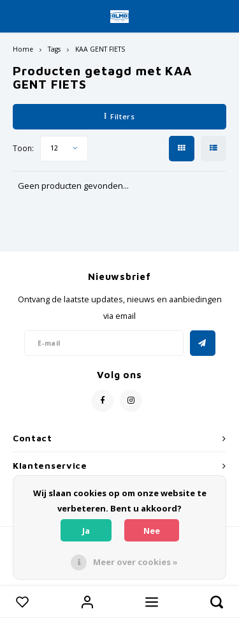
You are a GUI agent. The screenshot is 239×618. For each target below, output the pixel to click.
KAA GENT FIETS (100, 49)
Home (23, 49)
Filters (119, 116)
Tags (54, 49)
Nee (151, 530)
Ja (86, 530)
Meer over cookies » (135, 562)
